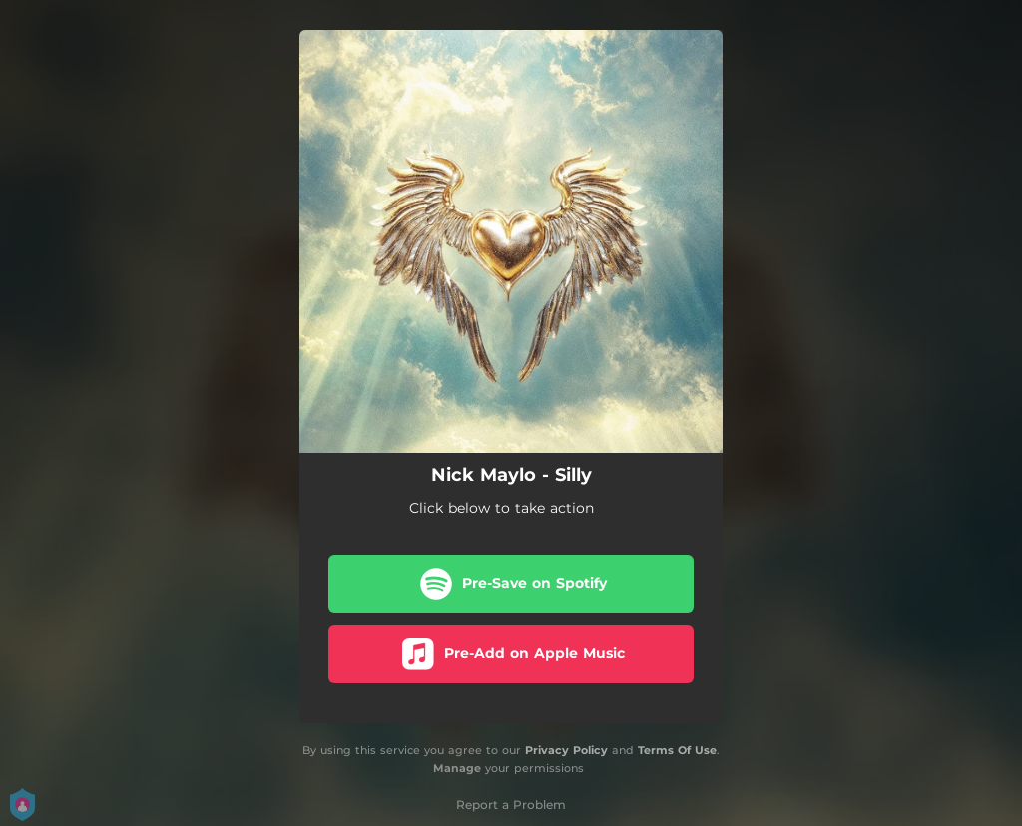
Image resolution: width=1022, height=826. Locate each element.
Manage (457, 769)
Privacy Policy (566, 750)
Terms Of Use (677, 750)
